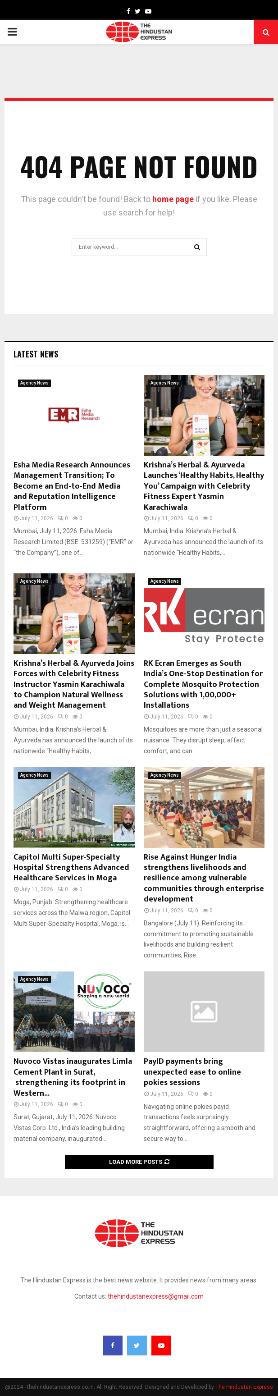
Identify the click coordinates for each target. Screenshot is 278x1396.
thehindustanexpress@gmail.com (156, 1296)
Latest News (36, 354)
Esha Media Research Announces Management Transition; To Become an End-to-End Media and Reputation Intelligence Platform (72, 486)
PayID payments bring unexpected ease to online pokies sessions (192, 1072)
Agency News (34, 382)
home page (173, 199)
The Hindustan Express (244, 1387)
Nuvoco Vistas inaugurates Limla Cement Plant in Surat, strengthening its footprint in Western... (73, 1077)
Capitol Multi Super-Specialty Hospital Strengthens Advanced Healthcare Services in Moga (71, 868)
